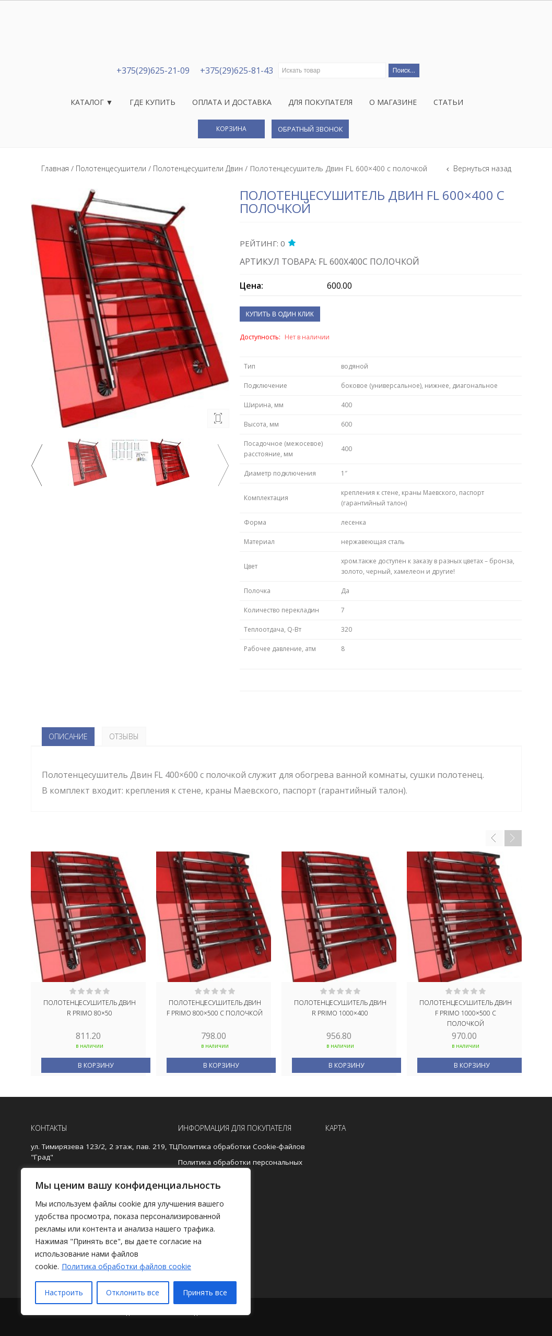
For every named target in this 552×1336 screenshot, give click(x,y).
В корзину (95, 1065)
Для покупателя (320, 102)
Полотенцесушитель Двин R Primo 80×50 (89, 1008)
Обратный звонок (310, 129)
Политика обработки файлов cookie (126, 1266)
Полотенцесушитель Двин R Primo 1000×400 (340, 1008)
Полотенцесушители (111, 168)
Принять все (205, 1292)
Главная (55, 168)
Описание (68, 736)
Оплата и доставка (232, 102)
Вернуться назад (481, 168)
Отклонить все (132, 1292)
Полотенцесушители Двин (198, 168)
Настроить (63, 1292)
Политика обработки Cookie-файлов (241, 1146)
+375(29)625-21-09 (153, 70)
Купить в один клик (280, 314)
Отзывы (124, 736)
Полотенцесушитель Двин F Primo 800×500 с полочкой (215, 1008)
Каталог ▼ (92, 102)
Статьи (448, 102)
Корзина (231, 128)
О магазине (393, 102)
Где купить (152, 102)
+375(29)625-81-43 (236, 70)
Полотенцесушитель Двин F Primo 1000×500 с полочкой (465, 1012)
